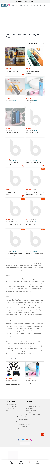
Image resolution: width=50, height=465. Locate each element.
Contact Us (31, 442)
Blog (26, 1)
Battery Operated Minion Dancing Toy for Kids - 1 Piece (34, 247)
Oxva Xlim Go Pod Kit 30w (33, 125)
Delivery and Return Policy (33, 407)
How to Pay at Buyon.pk (32, 398)
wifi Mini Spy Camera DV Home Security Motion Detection (34, 157)
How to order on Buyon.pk (33, 400)
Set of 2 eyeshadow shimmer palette (13, 187)
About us (12, 442)
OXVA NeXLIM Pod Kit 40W (13, 95)
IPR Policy (28, 406)
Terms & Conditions (31, 404)
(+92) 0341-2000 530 (11, 398)
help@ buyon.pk (10, 402)
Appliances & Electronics (14, 9)
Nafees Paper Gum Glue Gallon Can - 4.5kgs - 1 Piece (34, 217)
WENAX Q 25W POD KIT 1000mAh (34, 95)
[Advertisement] (25, 22)
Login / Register (43, 5)
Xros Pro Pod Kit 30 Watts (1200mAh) (32, 72)
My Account (19, 1)
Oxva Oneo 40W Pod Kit (12, 119)
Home (7, 9)
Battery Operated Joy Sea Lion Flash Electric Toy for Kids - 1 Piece (14, 247)
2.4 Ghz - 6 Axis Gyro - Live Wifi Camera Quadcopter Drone (14, 157)
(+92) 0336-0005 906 (11, 400)
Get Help (31, 1)
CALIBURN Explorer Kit (12, 71)
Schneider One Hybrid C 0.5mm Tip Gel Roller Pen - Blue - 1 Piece (35, 187)
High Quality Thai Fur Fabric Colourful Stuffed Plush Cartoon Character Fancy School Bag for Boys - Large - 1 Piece (14, 217)
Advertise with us (19, 442)
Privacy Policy (29, 402)
